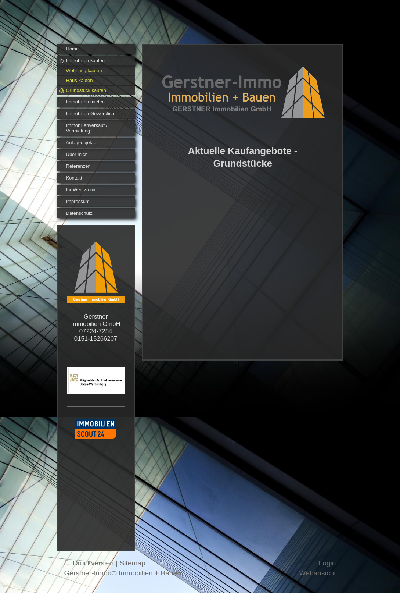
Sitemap (132, 563)
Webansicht (317, 573)
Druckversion (90, 563)
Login (327, 563)
